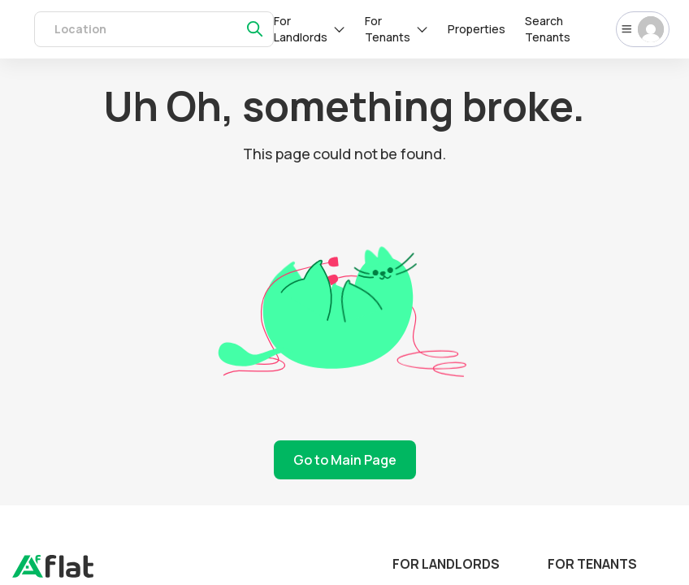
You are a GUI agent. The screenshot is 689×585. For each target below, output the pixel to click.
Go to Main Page (344, 460)
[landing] (52, 574)
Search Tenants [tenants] (547, 29)
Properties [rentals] (476, 29)
